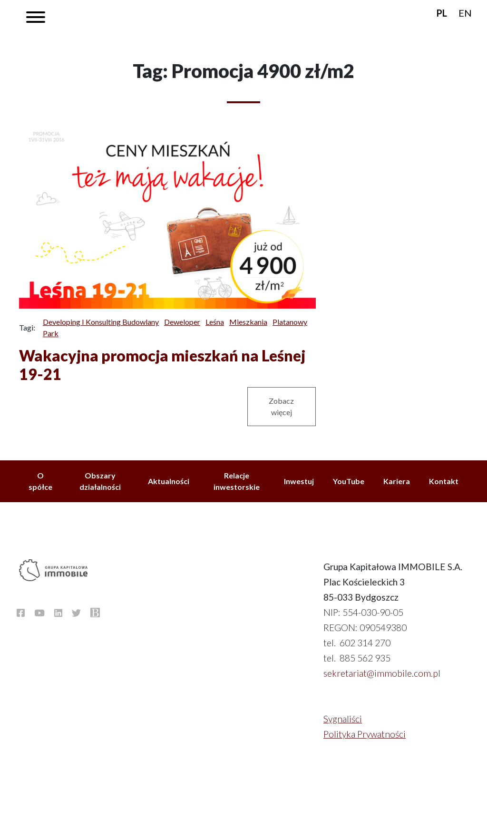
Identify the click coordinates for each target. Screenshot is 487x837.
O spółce (40, 481)
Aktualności (168, 481)
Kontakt (443, 481)
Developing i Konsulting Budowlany (101, 321)
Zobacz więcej (281, 406)
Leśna (214, 321)
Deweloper (182, 321)
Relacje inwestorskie (237, 481)
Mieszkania (248, 321)
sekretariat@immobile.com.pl (381, 673)
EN (465, 13)
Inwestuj (299, 481)
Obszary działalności (100, 481)
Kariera (396, 481)
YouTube (348, 481)
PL (441, 13)
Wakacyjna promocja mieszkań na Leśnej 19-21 (162, 364)
